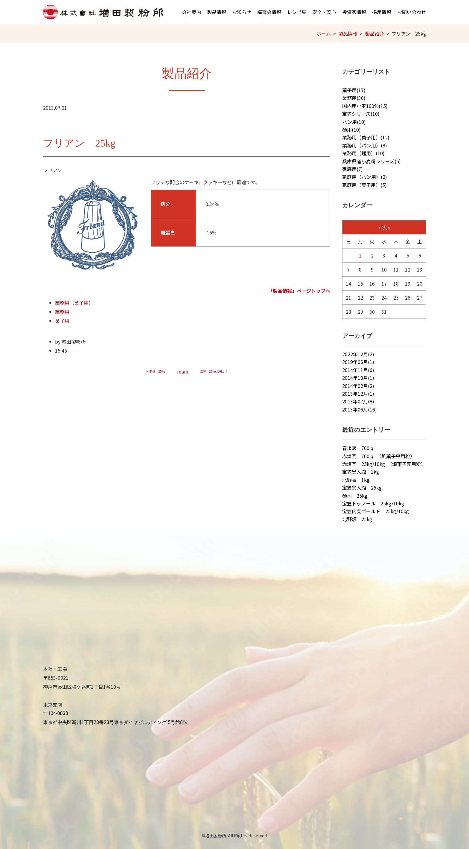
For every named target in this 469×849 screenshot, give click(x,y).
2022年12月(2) (358, 354)
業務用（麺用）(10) (363, 153)
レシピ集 (296, 12)
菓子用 (62, 320)
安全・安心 (324, 12)
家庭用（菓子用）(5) (364, 184)
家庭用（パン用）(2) (364, 176)
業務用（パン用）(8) (364, 145)
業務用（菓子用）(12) (365, 137)
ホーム (323, 33)
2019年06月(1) (358, 361)
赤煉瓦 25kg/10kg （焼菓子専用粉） (384, 463)
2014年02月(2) (358, 385)
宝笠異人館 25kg (362, 487)
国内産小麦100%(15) (365, 105)
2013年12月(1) (358, 393)
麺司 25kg (354, 495)
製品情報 (216, 12)
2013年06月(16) (359, 409)
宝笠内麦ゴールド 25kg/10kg (375, 511)
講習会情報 (269, 12)
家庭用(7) (352, 169)
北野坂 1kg (355, 479)
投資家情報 (354, 12)
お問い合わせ (411, 12)
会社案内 (191, 12)
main (182, 371)
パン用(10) (354, 121)
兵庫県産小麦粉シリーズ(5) (371, 161)
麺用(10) (351, 129)
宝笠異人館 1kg (360, 471)
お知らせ (241, 12)
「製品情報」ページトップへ (299, 290)
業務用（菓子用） (74, 302)
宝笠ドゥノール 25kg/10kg (373, 503)
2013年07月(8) (358, 401)
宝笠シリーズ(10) (361, 113)
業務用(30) (354, 97)
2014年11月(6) (358, 370)
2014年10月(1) (358, 377)
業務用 (62, 311)
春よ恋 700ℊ (358, 448)
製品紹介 (374, 33)
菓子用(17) (354, 90)
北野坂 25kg (357, 519)
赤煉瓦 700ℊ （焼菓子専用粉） (378, 456)
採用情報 (381, 12)
